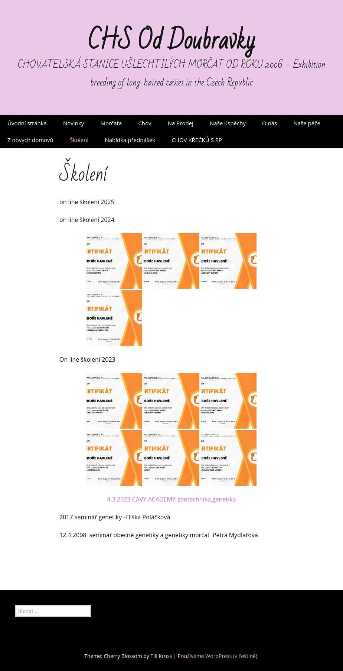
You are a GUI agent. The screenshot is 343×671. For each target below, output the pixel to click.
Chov (144, 123)
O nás (269, 123)
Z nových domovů (30, 139)
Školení (79, 139)
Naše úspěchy (228, 123)
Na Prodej (180, 123)
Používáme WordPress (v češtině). (218, 655)
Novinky (73, 123)
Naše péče (307, 123)
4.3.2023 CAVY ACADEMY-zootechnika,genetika (171, 499)
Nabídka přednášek (130, 139)
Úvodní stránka (27, 123)
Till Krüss (161, 655)
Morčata (111, 123)
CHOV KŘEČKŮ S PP (197, 139)
